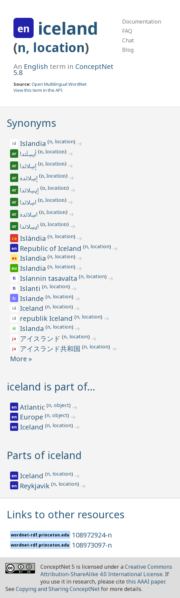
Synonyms (31, 123)
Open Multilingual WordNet (59, 84)
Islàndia (33, 238)
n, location (51, 47)
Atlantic (33, 407)
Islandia (33, 143)
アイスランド (41, 338)
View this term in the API (38, 90)
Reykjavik (35, 485)
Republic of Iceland (51, 248)
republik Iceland (47, 318)
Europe (32, 416)
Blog (128, 49)
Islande (32, 298)
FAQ (127, 31)
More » (21, 358)
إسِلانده (29, 179)
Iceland (32, 308)
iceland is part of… (51, 387)
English (36, 66)
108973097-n (92, 545)
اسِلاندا (29, 203)
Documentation (141, 21)
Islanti (31, 288)
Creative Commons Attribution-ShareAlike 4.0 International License (106, 570)
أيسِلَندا (29, 154)
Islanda (32, 328)
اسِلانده (29, 215)
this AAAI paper (145, 581)
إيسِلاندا (30, 191)
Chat (128, 40)
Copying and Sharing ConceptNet (58, 589)
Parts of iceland (44, 455)
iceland (68, 28)
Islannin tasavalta (49, 278)
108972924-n (92, 534)
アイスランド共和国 (51, 348)
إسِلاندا (29, 167)
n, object (58, 405)
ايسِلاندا (30, 227)
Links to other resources (65, 514)
